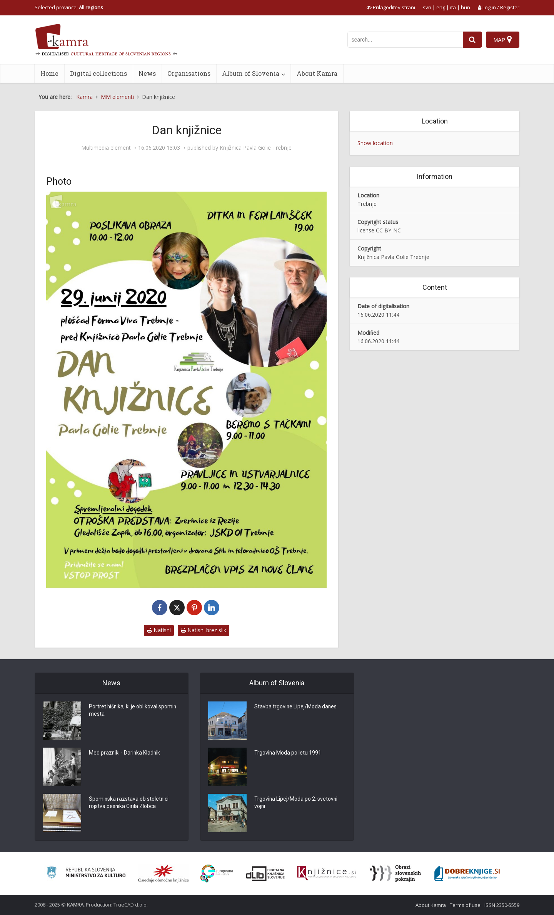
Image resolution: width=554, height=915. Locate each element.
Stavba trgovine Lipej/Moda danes (295, 707)
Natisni (159, 630)
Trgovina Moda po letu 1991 (288, 753)
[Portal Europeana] (217, 873)
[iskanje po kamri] (405, 40)
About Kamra (317, 73)
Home (49, 73)
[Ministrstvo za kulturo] (86, 873)
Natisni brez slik (203, 630)
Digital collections (98, 73)
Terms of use (465, 905)
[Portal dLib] (265, 873)
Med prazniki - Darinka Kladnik (125, 753)
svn (427, 7)
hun (465, 7)
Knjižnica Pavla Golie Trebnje (256, 147)
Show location (375, 143)
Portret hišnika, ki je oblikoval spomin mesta (133, 711)
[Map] (502, 40)
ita (453, 7)
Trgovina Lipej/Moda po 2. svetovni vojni (296, 803)
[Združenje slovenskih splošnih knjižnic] (326, 873)
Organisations (188, 73)
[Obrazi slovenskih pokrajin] (395, 873)
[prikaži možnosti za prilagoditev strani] (391, 7)
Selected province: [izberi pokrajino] (69, 7)
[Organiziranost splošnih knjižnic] (163, 873)
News (147, 73)
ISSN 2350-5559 (501, 905)
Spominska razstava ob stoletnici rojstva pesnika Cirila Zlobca (129, 803)
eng (440, 7)
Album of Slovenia (250, 73)
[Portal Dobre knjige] (467, 873)
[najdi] (472, 40)
